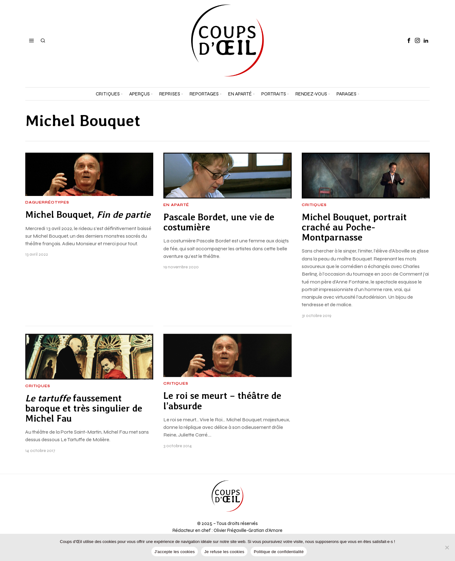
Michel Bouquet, (87, 215)
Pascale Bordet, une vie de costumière (218, 222)
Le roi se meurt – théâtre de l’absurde (222, 401)
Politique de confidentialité (279, 551)
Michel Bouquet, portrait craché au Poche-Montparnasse (354, 227)
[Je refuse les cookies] (447, 547)
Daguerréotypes (47, 202)
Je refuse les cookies (224, 551)
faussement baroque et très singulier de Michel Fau (83, 408)
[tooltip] (409, 40)
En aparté (176, 205)
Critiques (314, 205)
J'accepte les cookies (175, 551)
